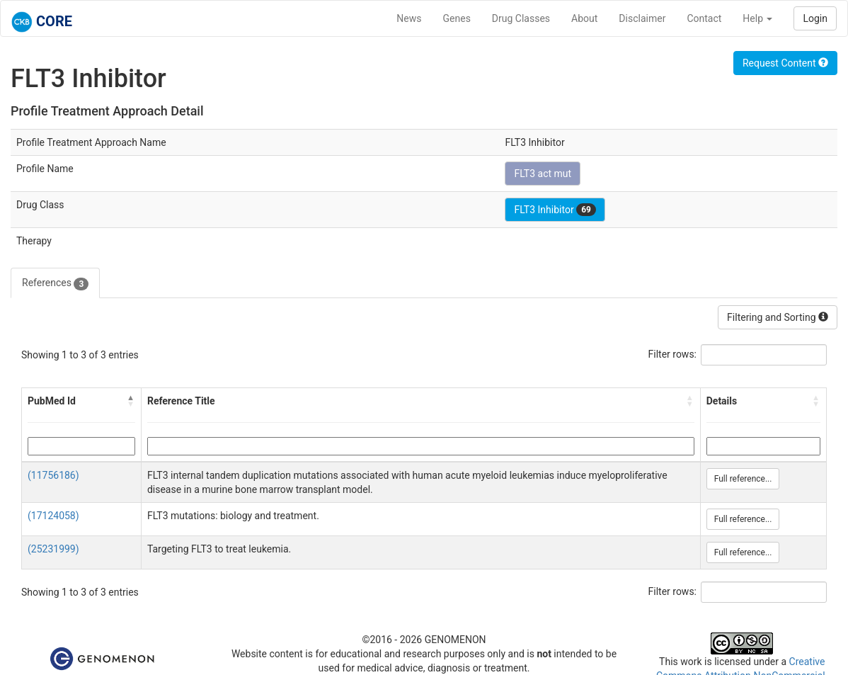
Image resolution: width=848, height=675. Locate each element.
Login (815, 18)
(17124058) (53, 515)
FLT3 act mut (542, 173)
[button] (131, 401)
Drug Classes (521, 18)
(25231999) (53, 549)
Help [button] (757, 18)
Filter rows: (672, 354)
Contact (704, 18)
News (408, 18)
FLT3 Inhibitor (554, 209)
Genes (457, 18)
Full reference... (743, 479)
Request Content (785, 63)
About (584, 18)
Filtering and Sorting (777, 317)
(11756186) (53, 475)
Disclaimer (642, 18)
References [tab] (55, 283)
